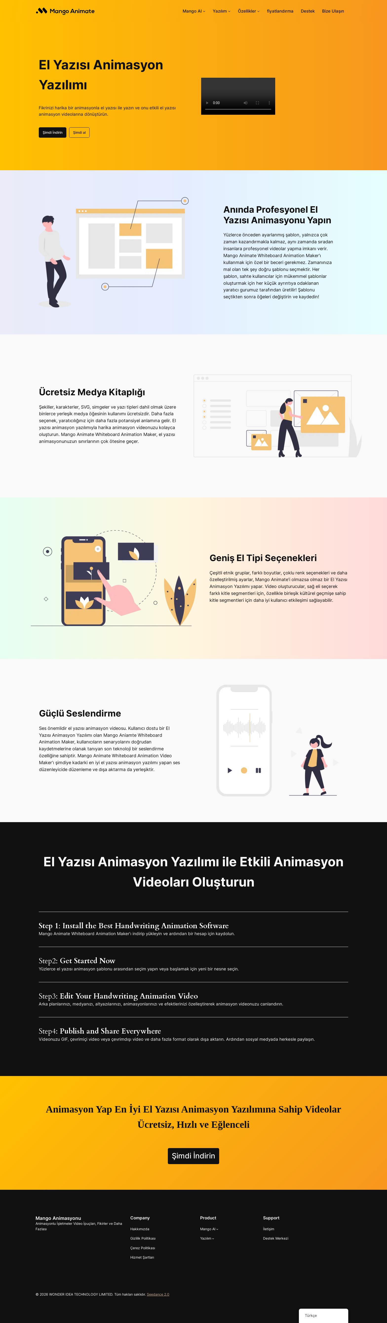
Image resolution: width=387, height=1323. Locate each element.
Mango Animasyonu (58, 1218)
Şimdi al (79, 132)
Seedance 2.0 (158, 1294)
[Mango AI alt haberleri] (204, 11)
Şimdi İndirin (52, 132)
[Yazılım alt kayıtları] (229, 11)
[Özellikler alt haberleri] (258, 11)
